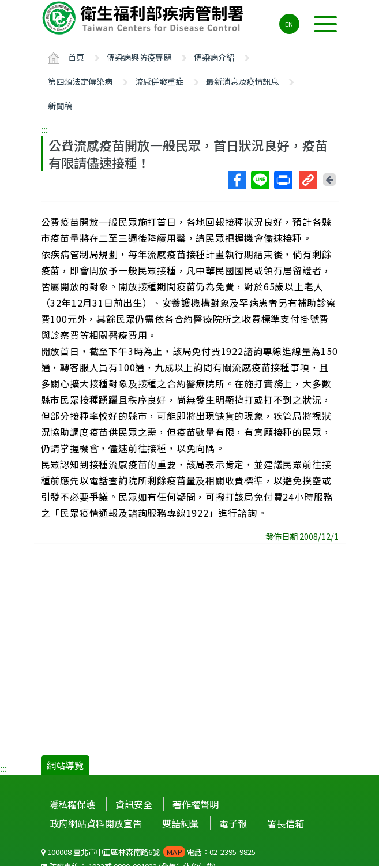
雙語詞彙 (180, 823)
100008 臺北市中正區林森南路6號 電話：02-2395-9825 (148, 851)
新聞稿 (60, 105)
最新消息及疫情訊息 (242, 81)
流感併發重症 (159, 81)
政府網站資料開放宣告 (96, 823)
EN (289, 23)
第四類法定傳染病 (80, 81)
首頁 (76, 57)
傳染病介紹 (214, 57)
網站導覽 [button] (65, 765)
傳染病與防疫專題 (139, 57)
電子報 (233, 823)
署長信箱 (285, 823)
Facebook (236, 180)
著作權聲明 (195, 804)
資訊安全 (133, 804)
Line (259, 180)
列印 (282, 180)
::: (44, 129)
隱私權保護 (72, 804)
